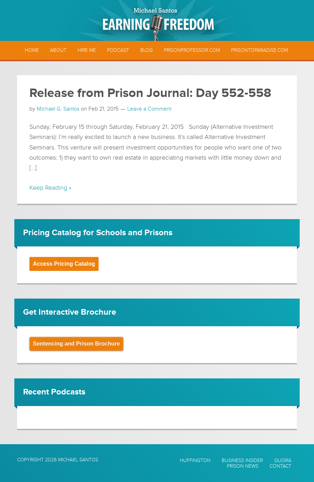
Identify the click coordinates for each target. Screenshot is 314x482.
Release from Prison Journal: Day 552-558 (150, 93)
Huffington (195, 460)
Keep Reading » (50, 187)
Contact (280, 466)
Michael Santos (78, 460)
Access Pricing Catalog (64, 264)
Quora (282, 460)
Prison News (242, 466)
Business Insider (242, 460)
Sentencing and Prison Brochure (76, 344)
